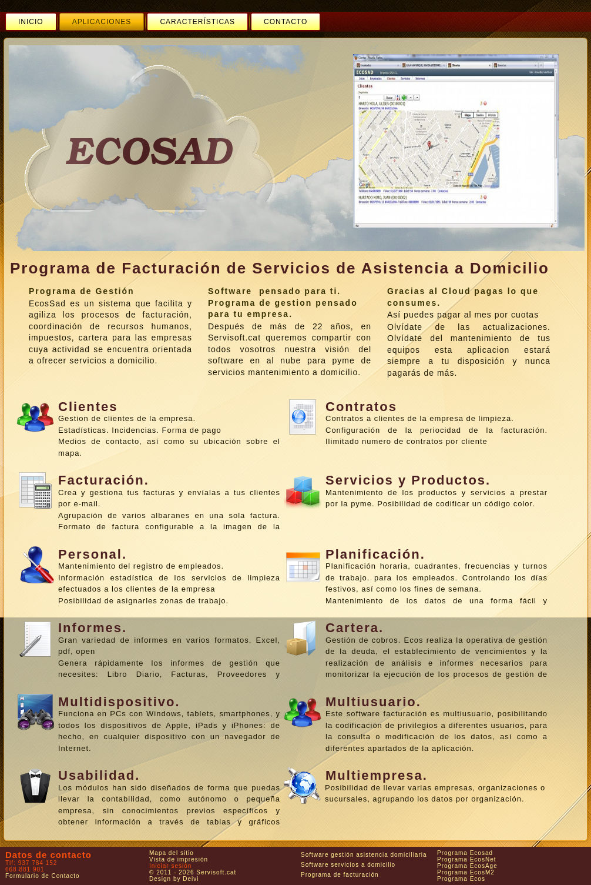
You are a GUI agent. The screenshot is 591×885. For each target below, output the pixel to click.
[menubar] (162, 22)
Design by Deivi (174, 879)
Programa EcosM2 (466, 872)
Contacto (285, 22)
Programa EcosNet (466, 859)
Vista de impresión (178, 859)
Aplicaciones (102, 22)
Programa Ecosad (465, 853)
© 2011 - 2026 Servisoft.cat (192, 872)
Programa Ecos (461, 879)
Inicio (30, 22)
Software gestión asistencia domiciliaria (364, 854)
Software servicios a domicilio (348, 864)
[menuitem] (30, 22)
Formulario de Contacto (42, 876)
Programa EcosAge (467, 866)
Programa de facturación (340, 874)
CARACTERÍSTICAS (197, 22)
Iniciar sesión (170, 866)
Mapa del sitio (171, 853)
